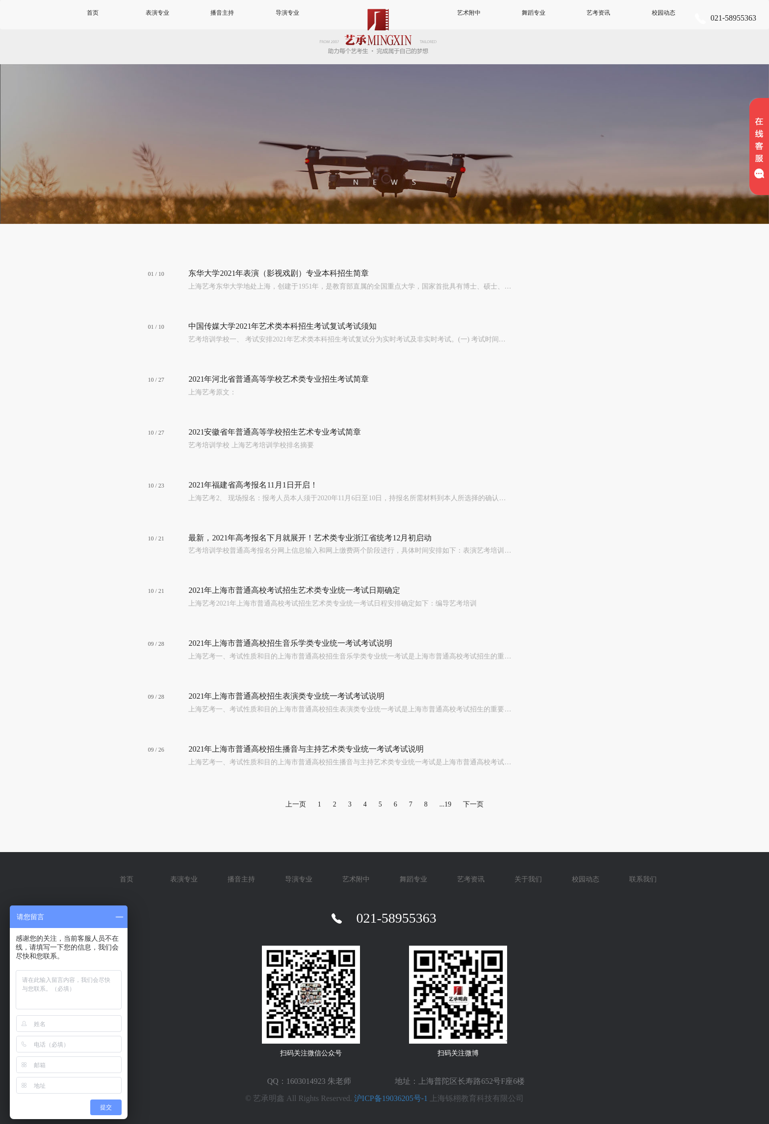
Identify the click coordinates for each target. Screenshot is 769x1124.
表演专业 (157, 12)
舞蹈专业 (533, 12)
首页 (93, 12)
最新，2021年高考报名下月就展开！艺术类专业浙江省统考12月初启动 (310, 538)
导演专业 (287, 12)
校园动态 (663, 12)
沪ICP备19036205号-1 (391, 1098)
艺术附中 (469, 12)
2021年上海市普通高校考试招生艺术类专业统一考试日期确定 (294, 590)
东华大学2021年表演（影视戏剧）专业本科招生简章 (278, 273)
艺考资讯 (598, 12)
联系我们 (643, 879)
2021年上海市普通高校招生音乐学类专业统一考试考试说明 (290, 643)
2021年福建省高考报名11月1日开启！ (252, 485)
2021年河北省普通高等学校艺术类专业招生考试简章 (278, 379)
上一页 (295, 804)
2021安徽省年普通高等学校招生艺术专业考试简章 (274, 432)
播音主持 (222, 12)
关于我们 (528, 879)
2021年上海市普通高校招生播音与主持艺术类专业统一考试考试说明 (306, 749)
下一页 (473, 804)
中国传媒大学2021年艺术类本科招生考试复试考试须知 (282, 326)
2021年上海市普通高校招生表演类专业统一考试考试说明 (286, 696)
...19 (445, 804)
